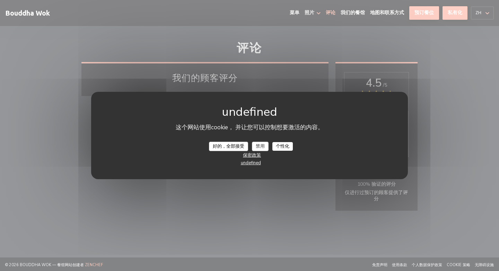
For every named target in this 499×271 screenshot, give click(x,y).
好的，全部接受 (228, 146)
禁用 (260, 146)
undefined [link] (251, 163)
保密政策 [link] (252, 155)
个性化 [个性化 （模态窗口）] (282, 146)
